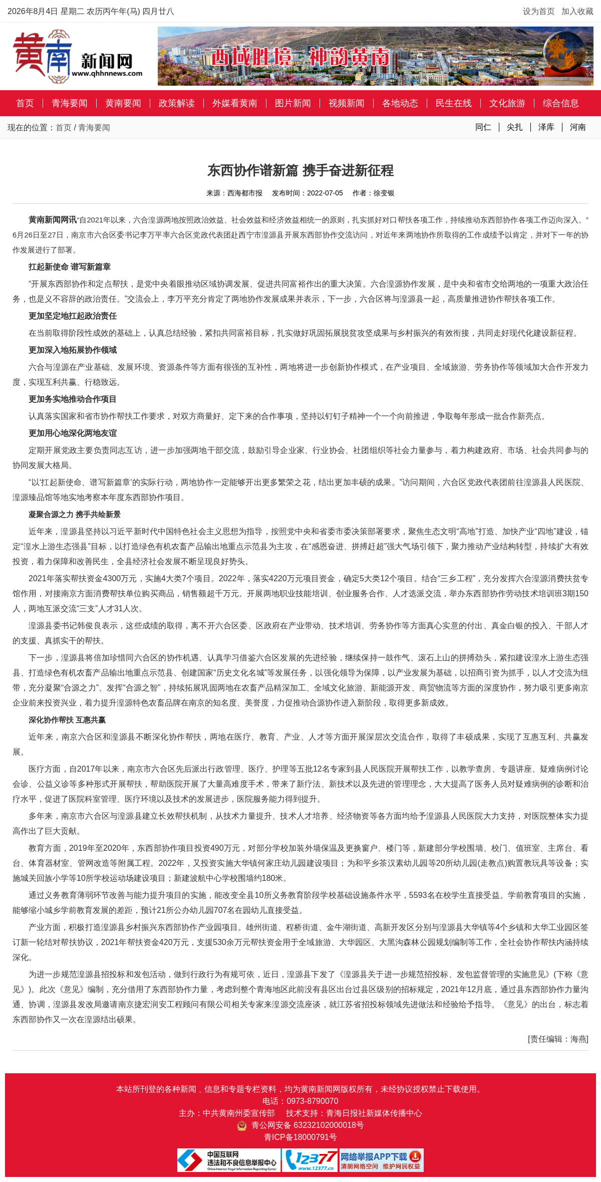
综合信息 (561, 103)
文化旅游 (507, 103)
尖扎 (515, 127)
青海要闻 (70, 103)
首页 (25, 103)
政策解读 (177, 103)
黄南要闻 (123, 103)
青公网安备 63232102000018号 (300, 1125)
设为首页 (539, 11)
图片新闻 (293, 103)
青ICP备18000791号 (300, 1137)
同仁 (483, 127)
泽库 (546, 127)
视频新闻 (347, 103)
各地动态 (400, 103)
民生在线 (454, 103)
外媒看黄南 (234, 103)
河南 (578, 127)
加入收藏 (577, 11)
